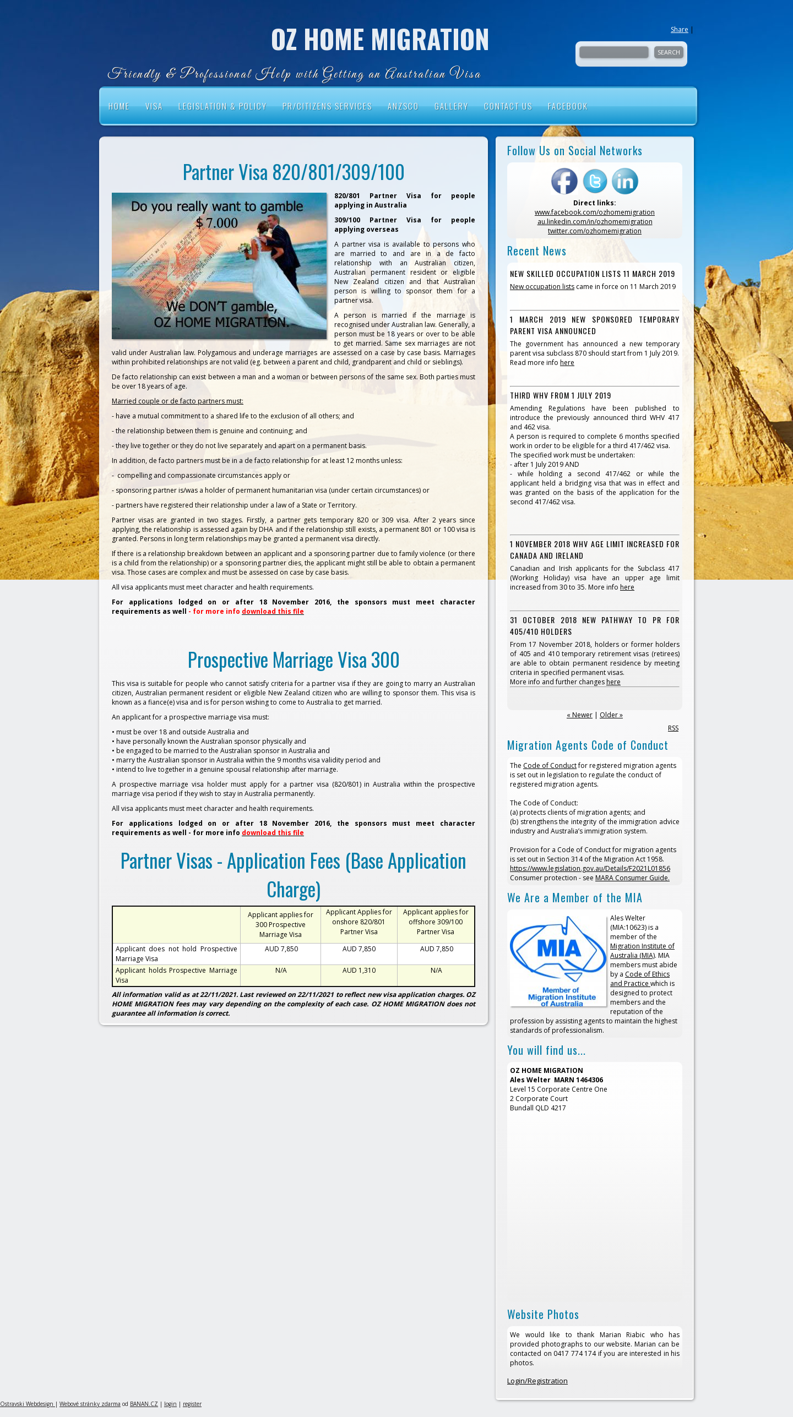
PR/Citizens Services (327, 106)
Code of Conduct (550, 765)
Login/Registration (537, 1381)
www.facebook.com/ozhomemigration (595, 212)
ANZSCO (403, 106)
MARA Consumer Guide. (632, 877)
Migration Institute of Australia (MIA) (642, 950)
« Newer (580, 715)
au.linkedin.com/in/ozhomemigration (595, 221)
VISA (154, 106)
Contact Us (508, 106)
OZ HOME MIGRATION (380, 38)
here (567, 362)
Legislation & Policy (222, 106)
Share (679, 29)
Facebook (568, 106)
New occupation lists (542, 286)
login (170, 1404)
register (192, 1404)
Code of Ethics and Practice (640, 978)
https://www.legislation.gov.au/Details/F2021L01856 (590, 868)
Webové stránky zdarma (90, 1404)
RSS (673, 728)
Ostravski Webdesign (27, 1404)
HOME (119, 106)
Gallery (451, 106)
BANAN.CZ (144, 1404)
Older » (611, 715)
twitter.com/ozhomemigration (595, 231)
